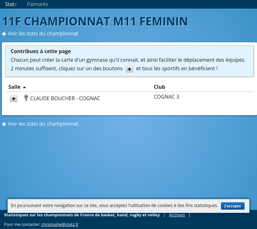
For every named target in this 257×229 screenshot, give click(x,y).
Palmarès (37, 4)
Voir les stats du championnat (40, 33)
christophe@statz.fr (59, 224)
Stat (11, 4)
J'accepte (232, 206)
